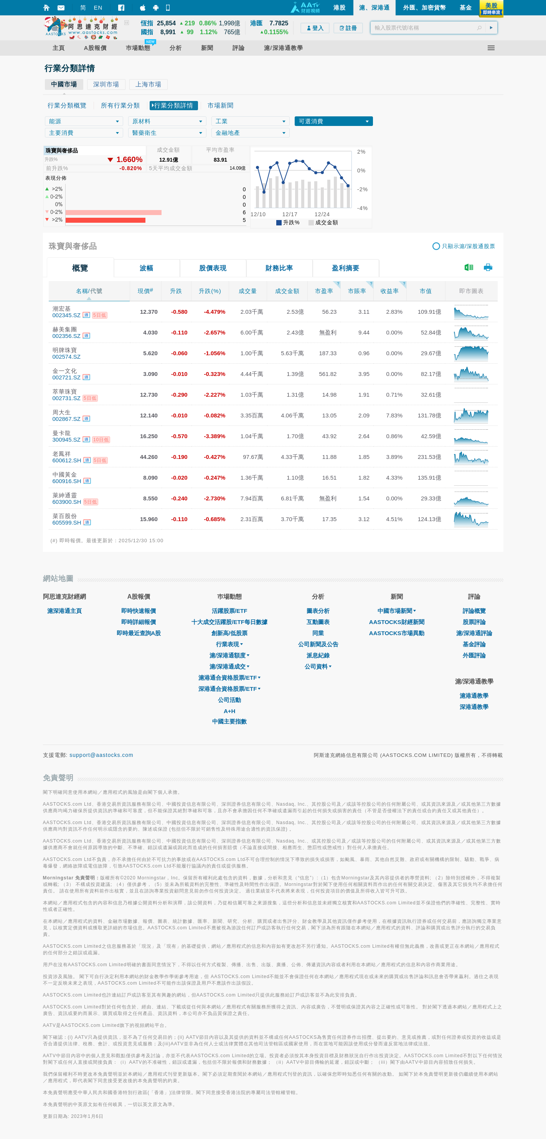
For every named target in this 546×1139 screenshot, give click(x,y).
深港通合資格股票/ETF (229, 688)
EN (98, 7)
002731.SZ (67, 398)
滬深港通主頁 (64, 611)
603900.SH (67, 501)
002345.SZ (67, 315)
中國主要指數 (229, 721)
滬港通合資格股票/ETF (229, 677)
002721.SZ (67, 377)
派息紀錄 (318, 655)
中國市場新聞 (397, 611)
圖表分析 (318, 611)
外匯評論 (474, 655)
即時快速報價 (138, 611)
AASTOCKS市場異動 (396, 633)
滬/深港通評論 (474, 633)
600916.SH (67, 481)
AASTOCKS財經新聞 (396, 622)
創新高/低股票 (229, 633)
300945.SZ (67, 439)
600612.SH (67, 460)
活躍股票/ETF (229, 611)
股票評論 (474, 622)
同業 (318, 633)
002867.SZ (67, 419)
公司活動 (229, 700)
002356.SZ (67, 336)
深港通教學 (474, 707)
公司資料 (318, 666)
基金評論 (474, 644)
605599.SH (67, 522)
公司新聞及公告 (318, 644)
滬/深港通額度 (229, 655)
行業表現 (229, 644)
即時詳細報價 (138, 622)
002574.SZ (67, 356)
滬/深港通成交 (229, 666)
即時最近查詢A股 (139, 633)
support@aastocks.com (101, 755)
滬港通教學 (474, 695)
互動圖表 (318, 622)
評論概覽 (474, 611)
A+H (229, 711)
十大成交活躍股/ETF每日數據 (229, 622)
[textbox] (434, 28)
